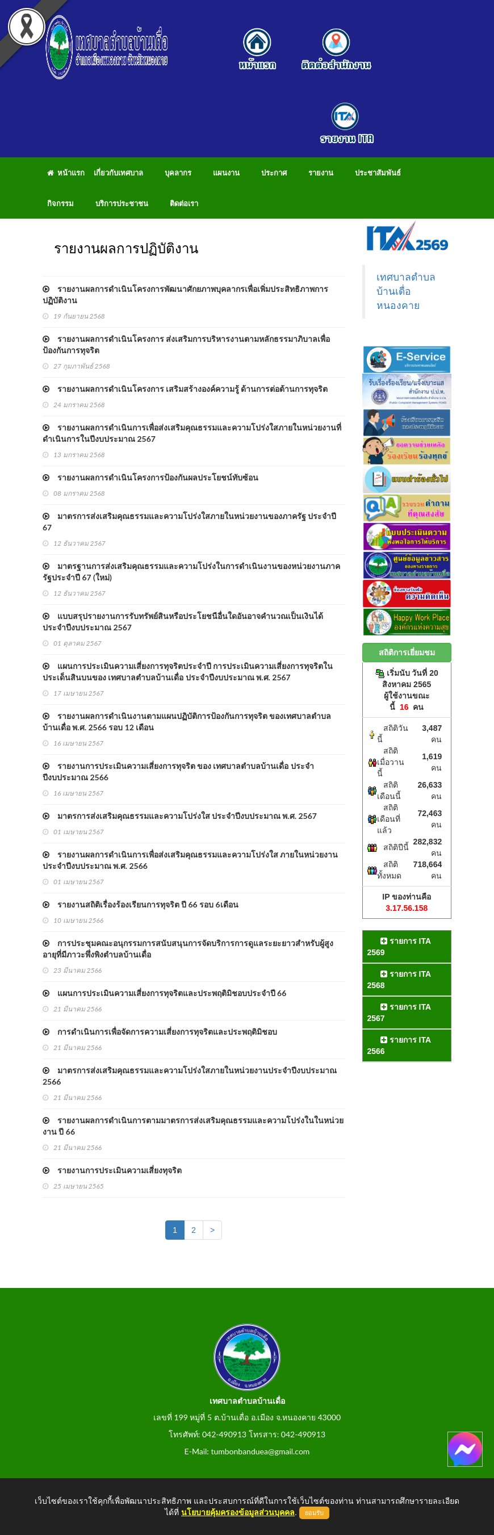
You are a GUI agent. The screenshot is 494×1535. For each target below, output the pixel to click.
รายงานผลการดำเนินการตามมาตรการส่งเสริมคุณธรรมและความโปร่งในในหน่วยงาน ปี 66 (193, 1125)
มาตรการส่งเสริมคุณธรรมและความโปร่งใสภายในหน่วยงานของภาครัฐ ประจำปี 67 (189, 521)
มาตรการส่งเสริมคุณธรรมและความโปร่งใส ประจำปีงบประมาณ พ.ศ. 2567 (180, 816)
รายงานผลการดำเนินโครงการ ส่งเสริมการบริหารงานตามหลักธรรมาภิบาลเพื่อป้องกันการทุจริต (186, 344)
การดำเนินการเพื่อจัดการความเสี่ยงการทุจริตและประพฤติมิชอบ (160, 1031)
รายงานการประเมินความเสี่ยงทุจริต (112, 1170)
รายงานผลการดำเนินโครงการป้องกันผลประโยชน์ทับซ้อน (150, 477)
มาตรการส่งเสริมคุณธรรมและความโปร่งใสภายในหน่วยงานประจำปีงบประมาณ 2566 (190, 1075)
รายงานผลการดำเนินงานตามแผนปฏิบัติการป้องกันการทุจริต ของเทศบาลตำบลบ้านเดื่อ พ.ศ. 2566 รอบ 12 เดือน (187, 721)
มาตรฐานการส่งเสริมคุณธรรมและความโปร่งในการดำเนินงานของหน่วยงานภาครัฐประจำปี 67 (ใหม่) (191, 571)
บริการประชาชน (121, 203)
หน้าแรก (66, 172)
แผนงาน (226, 172)
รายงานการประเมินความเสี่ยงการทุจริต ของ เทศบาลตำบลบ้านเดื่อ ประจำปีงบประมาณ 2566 (178, 771)
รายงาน (320, 172)
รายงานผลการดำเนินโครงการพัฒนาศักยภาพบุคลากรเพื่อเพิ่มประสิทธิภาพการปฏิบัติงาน (185, 294)
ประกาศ (274, 172)
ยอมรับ (314, 1512)
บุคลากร (178, 172)
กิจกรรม (60, 203)
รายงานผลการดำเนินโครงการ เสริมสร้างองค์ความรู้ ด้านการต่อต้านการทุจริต (185, 389)
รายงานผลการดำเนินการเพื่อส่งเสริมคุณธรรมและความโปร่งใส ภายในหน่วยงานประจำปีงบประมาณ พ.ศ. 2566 (190, 860)
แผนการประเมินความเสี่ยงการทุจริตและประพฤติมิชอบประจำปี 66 (164, 993)
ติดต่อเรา (184, 203)
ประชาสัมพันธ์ (378, 172)
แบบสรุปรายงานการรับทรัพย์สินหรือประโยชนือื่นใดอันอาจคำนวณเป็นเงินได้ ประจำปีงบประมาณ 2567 (183, 621)
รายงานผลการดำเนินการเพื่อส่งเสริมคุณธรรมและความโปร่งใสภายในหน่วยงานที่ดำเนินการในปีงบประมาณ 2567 (192, 433)
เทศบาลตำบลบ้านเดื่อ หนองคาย (406, 291)
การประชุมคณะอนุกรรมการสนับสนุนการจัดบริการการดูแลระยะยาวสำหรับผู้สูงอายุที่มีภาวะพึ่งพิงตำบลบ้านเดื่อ (188, 948)
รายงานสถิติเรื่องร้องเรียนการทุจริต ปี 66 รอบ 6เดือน (140, 904)
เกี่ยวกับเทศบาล (118, 172)
